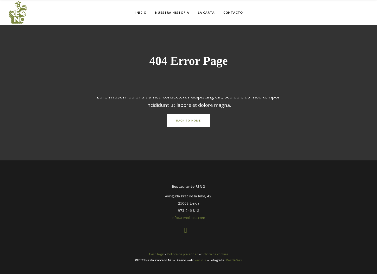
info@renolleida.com (188, 217)
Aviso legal (156, 254)
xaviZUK (201, 260)
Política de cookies (214, 254)
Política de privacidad (182, 254)
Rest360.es (234, 260)
